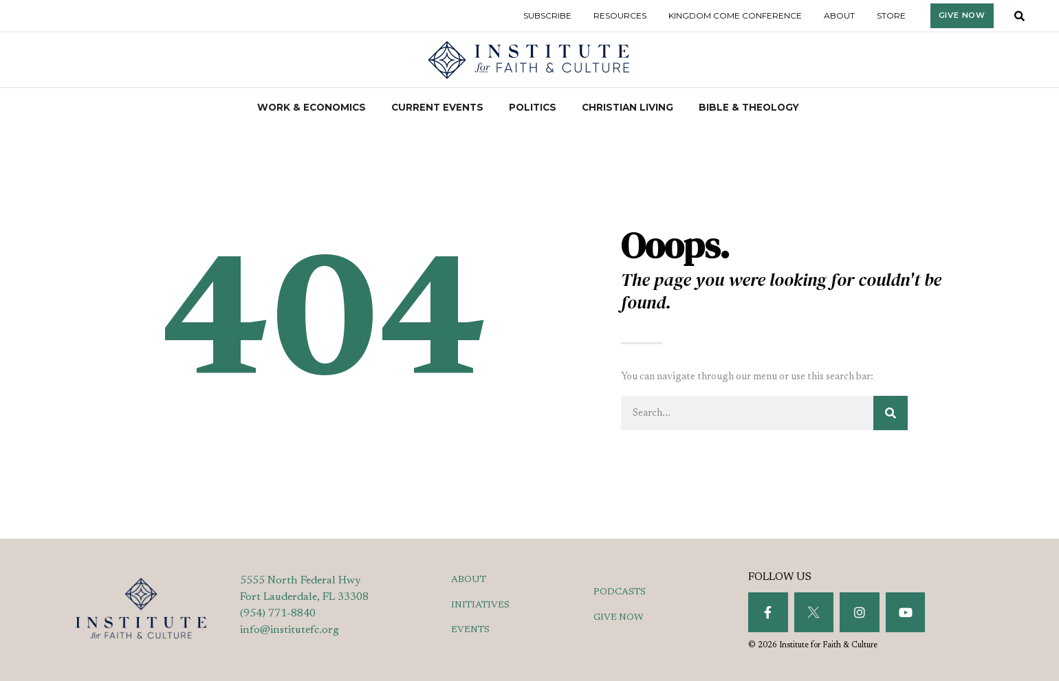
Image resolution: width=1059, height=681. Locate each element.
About (839, 15)
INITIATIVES (480, 605)
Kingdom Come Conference (735, 15)
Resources (619, 15)
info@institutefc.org (289, 630)
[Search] (890, 413)
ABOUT (468, 580)
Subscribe (547, 15)
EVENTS (470, 630)
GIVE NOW (618, 618)
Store (891, 15)
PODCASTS (619, 592)
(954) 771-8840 (278, 613)
